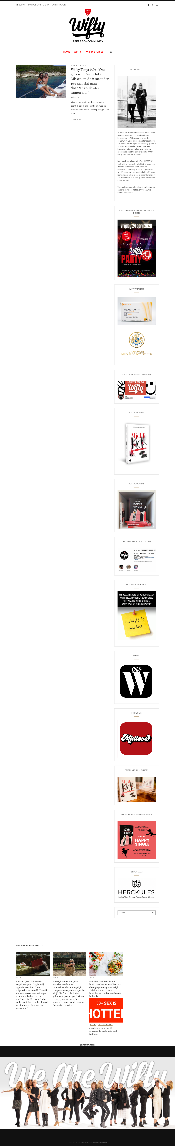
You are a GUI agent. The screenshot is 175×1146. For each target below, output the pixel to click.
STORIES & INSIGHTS (78, 65)
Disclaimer (90, 1142)
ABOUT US (20, 5)
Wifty (77, 51)
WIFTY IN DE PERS (59, 5)
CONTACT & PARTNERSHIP (38, 5)
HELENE (93, 1024)
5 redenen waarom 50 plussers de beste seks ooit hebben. (103, 1031)
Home (66, 51)
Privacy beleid (101, 1142)
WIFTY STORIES (94, 51)
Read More (76, 119)
